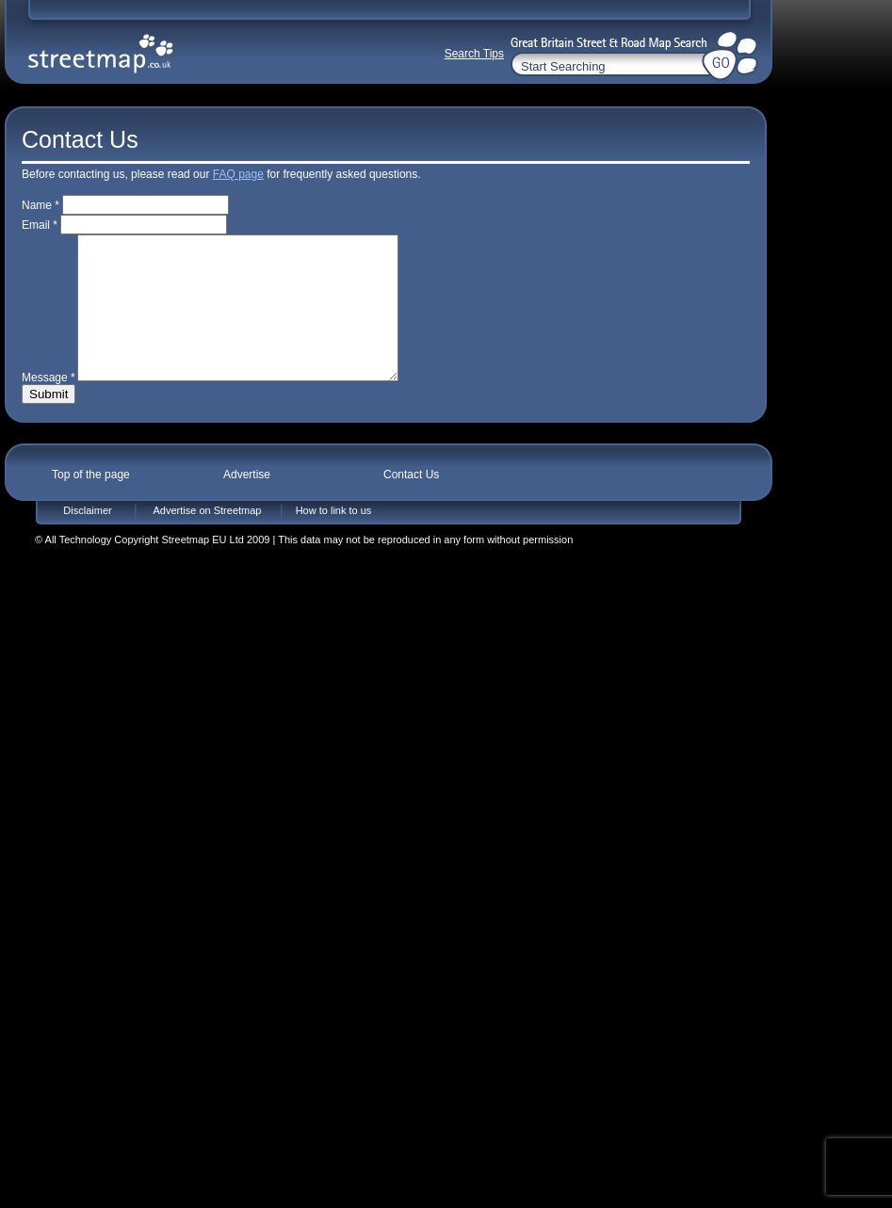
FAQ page (238, 174)
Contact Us (411, 502)
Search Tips (474, 53)
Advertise (246, 502)
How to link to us (334, 538)
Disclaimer (87, 538)
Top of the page (91, 502)
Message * (48, 405)
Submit (48, 422)
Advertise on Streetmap (208, 538)
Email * (39, 225)
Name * (40, 205)
